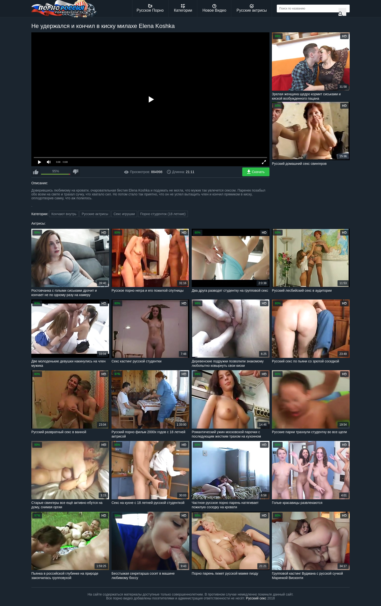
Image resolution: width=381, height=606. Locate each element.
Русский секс (256, 598)
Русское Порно (150, 8)
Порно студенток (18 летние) (163, 214)
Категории (183, 8)
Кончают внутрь (63, 214)
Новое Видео (214, 8)
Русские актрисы (251, 8)
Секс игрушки (124, 214)
